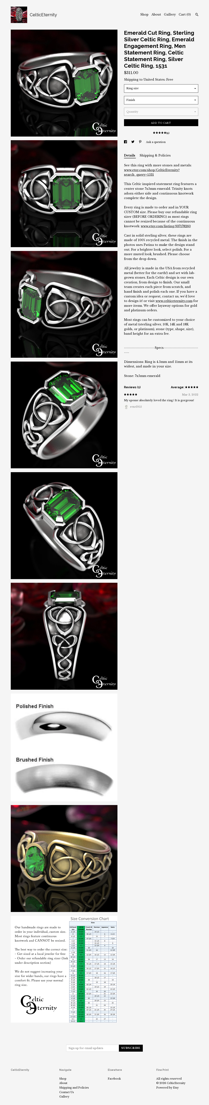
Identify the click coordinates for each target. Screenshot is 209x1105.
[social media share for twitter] (133, 142)
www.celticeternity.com (174, 301)
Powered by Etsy (167, 1087)
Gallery (170, 14)
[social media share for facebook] (126, 142)
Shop (144, 14)
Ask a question (156, 142)
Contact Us (66, 1092)
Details (130, 155)
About (156, 14)
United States (154, 79)
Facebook (114, 1078)
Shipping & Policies (155, 155)
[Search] (197, 15)
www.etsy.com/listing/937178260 (166, 226)
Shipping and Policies (74, 1087)
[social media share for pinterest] (140, 142)
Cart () (185, 14)
